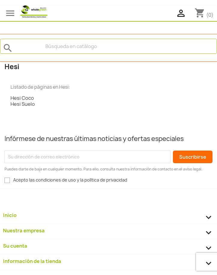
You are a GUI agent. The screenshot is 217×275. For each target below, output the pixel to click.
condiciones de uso (56, 180)
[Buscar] (108, 46)
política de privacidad (105, 180)
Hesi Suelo (23, 104)
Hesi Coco (22, 98)
